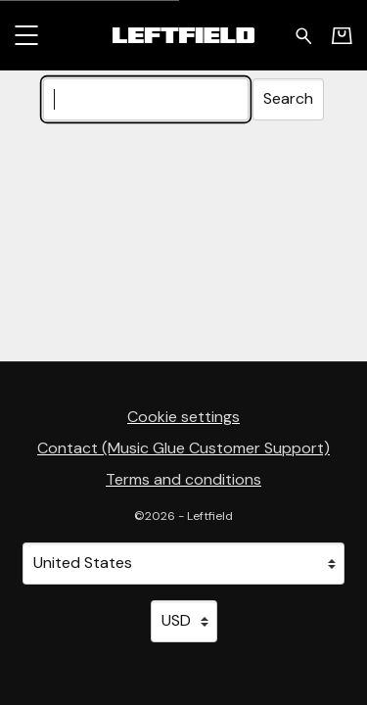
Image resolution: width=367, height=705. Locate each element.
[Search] (146, 99)
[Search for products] (304, 34)
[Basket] (342, 35)
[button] (26, 34)
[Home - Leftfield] (183, 35)
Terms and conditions (183, 479)
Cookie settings (183, 416)
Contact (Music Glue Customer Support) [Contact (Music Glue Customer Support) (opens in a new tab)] (183, 448)
